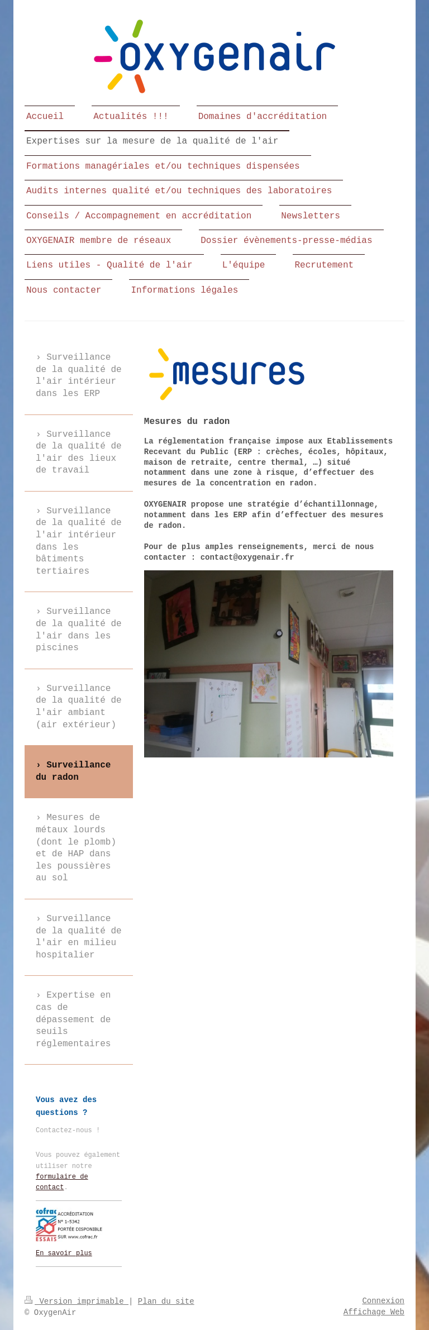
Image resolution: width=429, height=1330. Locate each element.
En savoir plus (64, 1253)
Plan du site (166, 1301)
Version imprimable (76, 1301)
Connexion (383, 1300)
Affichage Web (374, 1312)
